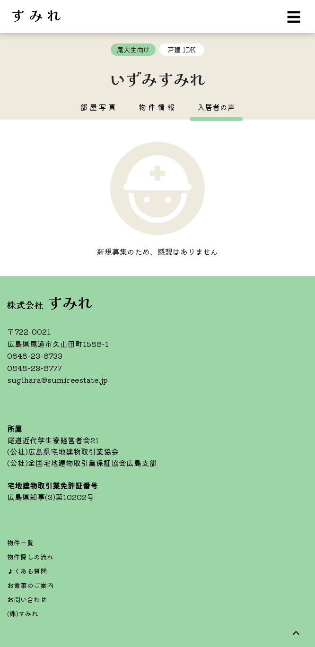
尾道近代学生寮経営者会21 (53, 440)
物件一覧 (20, 542)
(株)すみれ (22, 613)
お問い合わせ (27, 599)
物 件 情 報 (157, 106)
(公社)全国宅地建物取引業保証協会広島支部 (82, 462)
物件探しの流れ (30, 556)
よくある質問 (27, 571)
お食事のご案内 (30, 585)
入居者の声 (216, 106)
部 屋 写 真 (98, 106)
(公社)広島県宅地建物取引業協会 (63, 451)
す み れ (36, 14)
